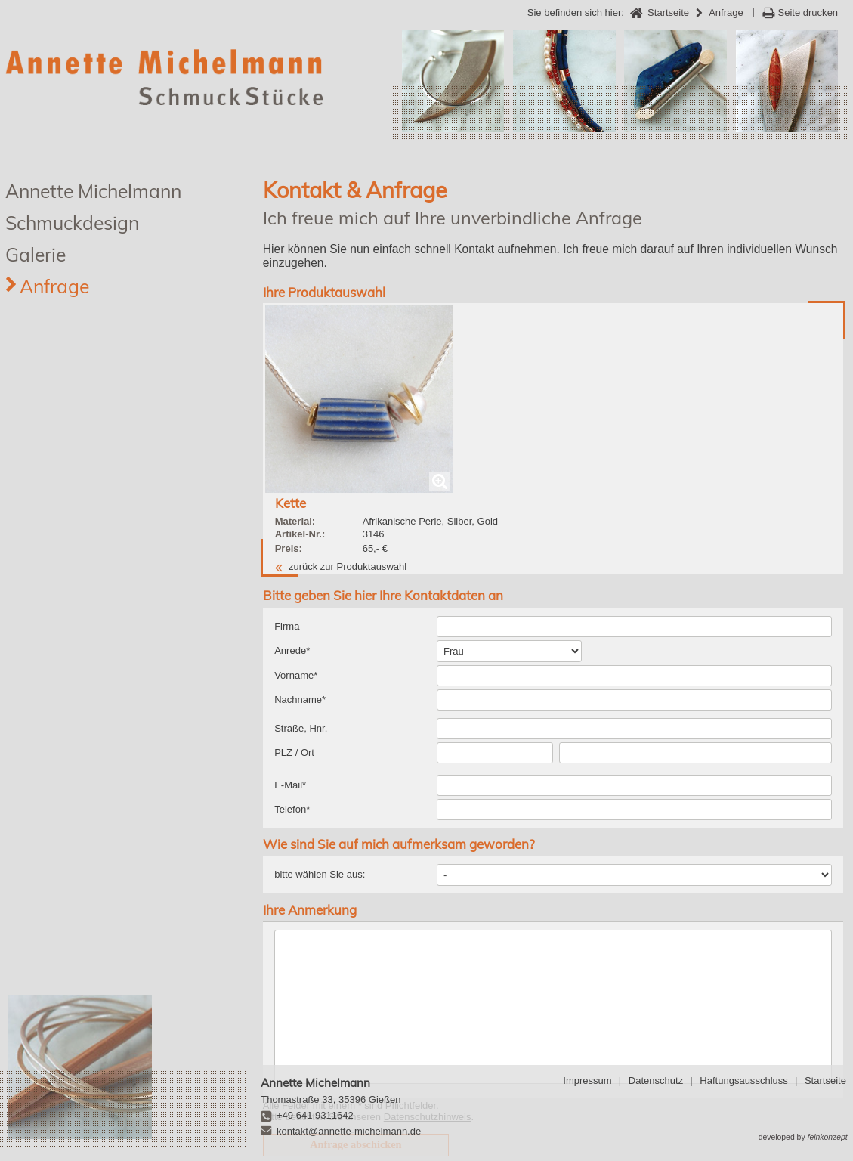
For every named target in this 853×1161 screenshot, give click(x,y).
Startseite (825, 1080)
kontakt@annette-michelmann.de (349, 1131)
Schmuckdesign (72, 222)
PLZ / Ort (294, 628)
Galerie (35, 254)
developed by (803, 1137)
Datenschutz (656, 1080)
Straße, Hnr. (300, 604)
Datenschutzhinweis (427, 993)
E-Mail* (290, 661)
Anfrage (54, 286)
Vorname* (295, 551)
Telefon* (292, 685)
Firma (286, 502)
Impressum (587, 1080)
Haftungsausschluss (743, 1080)
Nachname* (300, 575)
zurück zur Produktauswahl (491, 378)
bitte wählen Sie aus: (319, 750)
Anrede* (292, 526)
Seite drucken (808, 12)
